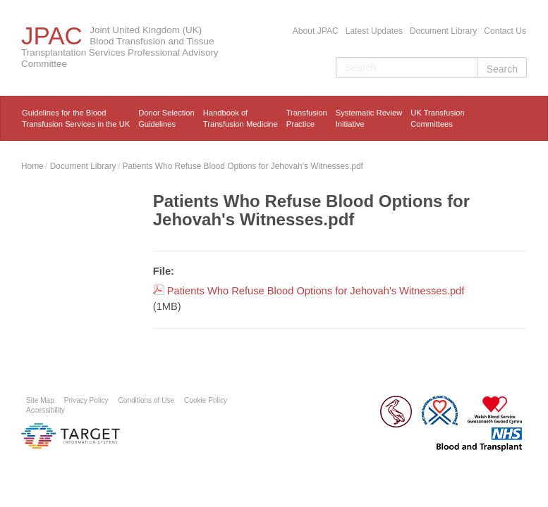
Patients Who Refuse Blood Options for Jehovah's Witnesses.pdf (243, 166)
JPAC (52, 35)
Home (32, 166)
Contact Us (505, 31)
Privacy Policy (86, 400)
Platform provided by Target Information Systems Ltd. (70, 436)
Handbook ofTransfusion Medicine (240, 118)
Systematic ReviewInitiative (369, 118)
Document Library (443, 31)
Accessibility (45, 410)
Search (502, 69)
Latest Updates (374, 31)
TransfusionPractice (306, 118)
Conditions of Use (146, 400)
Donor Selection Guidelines (166, 118)
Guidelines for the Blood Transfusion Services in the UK (76, 118)
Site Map (40, 400)
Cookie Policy (205, 400)
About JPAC (316, 31)
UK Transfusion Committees (437, 118)
